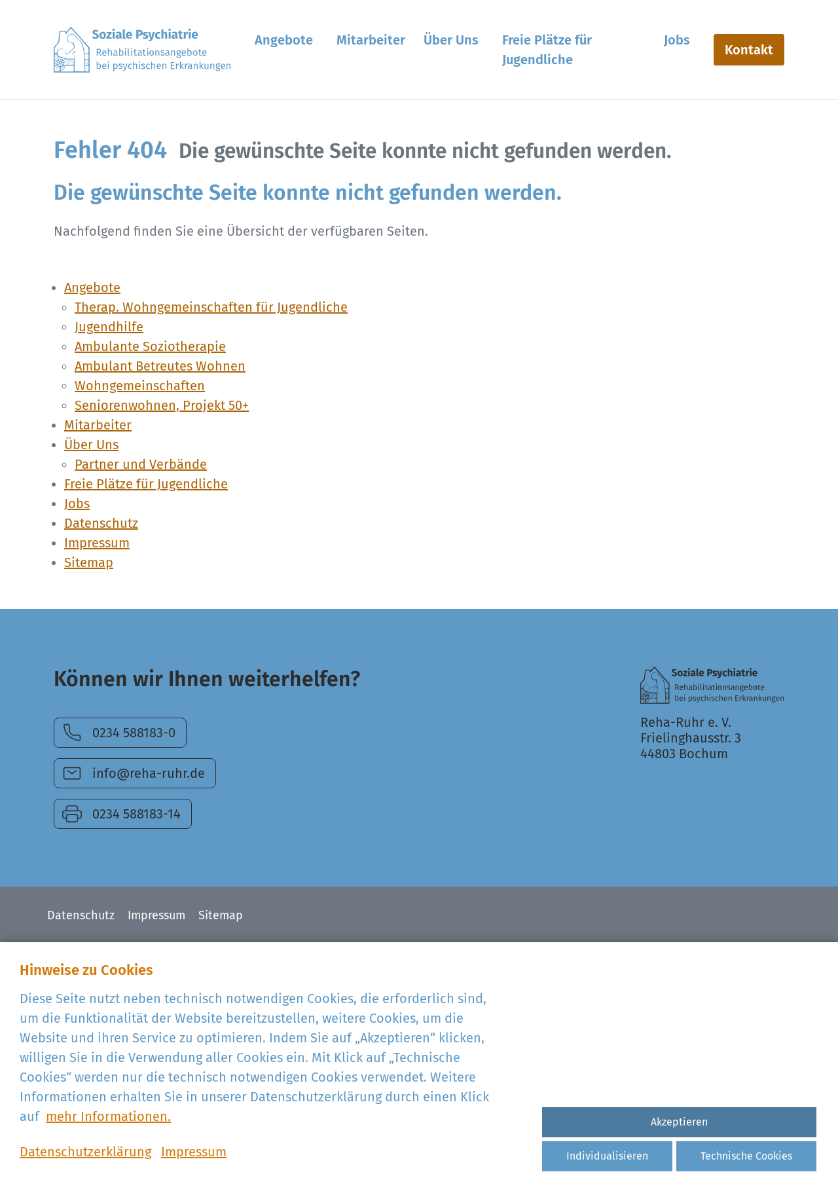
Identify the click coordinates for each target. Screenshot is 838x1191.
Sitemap (88, 562)
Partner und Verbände (141, 464)
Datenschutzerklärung (85, 1152)
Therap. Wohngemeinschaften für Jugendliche (211, 307)
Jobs (77, 503)
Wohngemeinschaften (140, 386)
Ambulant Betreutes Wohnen (160, 366)
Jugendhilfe (109, 327)
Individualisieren (607, 1156)
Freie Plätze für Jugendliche (146, 484)
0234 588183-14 (136, 814)
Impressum (97, 543)
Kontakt (749, 50)
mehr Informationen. (108, 1116)
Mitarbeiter (98, 425)
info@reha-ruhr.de (148, 773)
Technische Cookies (746, 1156)
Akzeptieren (679, 1122)
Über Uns (91, 444)
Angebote (92, 287)
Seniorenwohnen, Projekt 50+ (162, 405)
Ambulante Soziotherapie (150, 346)
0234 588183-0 (133, 733)
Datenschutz (101, 523)
